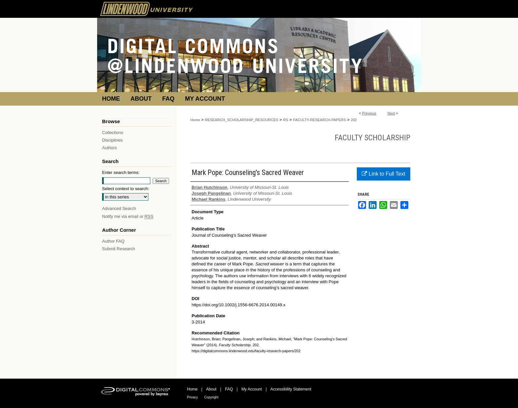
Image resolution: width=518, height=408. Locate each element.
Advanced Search (119, 208)
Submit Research (118, 248)
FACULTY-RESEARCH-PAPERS (319, 120)
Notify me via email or (127, 216)
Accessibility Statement (291, 389)
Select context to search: (125, 188)
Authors (109, 147)
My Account (251, 389)
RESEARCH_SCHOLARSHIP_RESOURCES (241, 120)
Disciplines (112, 140)
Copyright (211, 397)
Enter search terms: (120, 172)
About (211, 389)
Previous (369, 113)
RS (285, 120)
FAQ (229, 389)
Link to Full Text (383, 174)
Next (391, 113)
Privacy (192, 397)
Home (195, 120)
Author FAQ (113, 241)
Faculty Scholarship (372, 137)
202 (354, 120)
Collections (112, 132)
